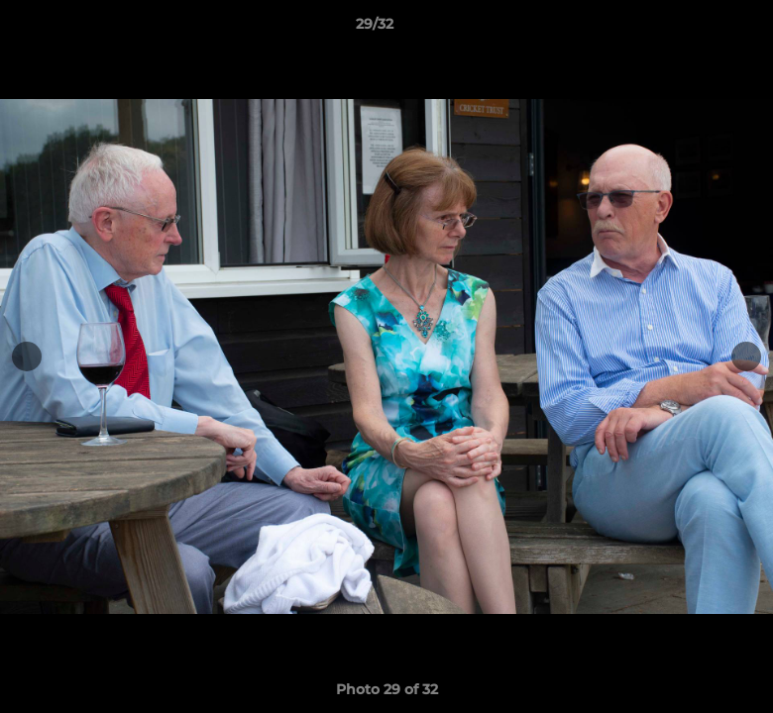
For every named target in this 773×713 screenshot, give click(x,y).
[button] (690, 29)
